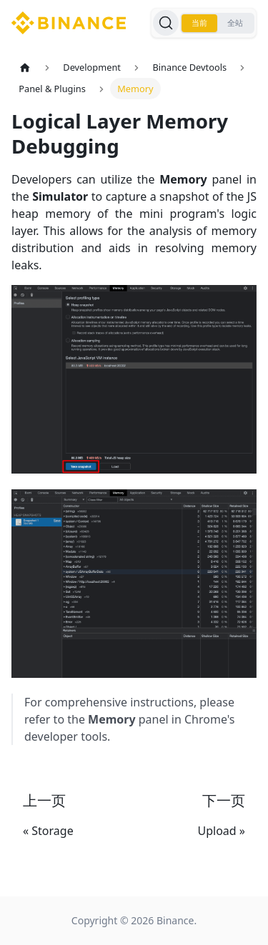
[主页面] (25, 67)
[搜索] (166, 23)
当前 (199, 23)
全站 (235, 23)
